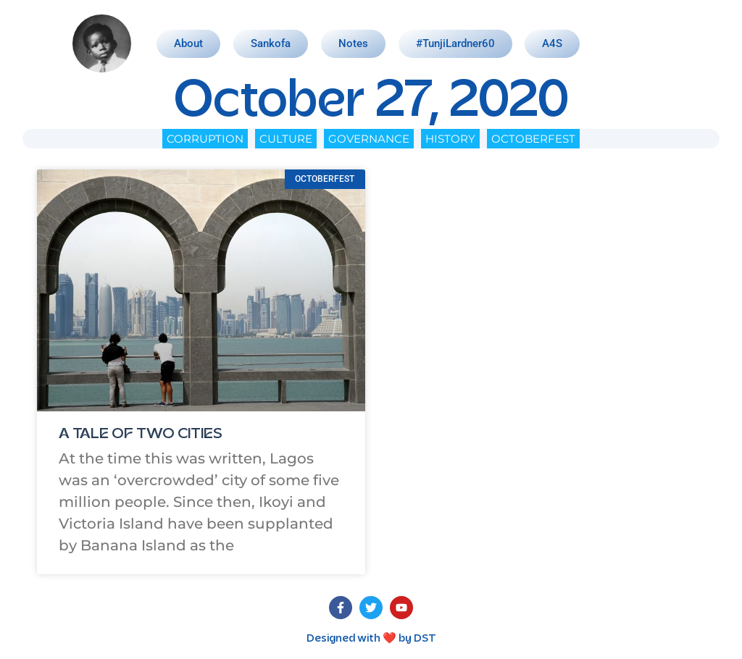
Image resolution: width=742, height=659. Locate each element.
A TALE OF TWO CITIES (140, 434)
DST (425, 639)
